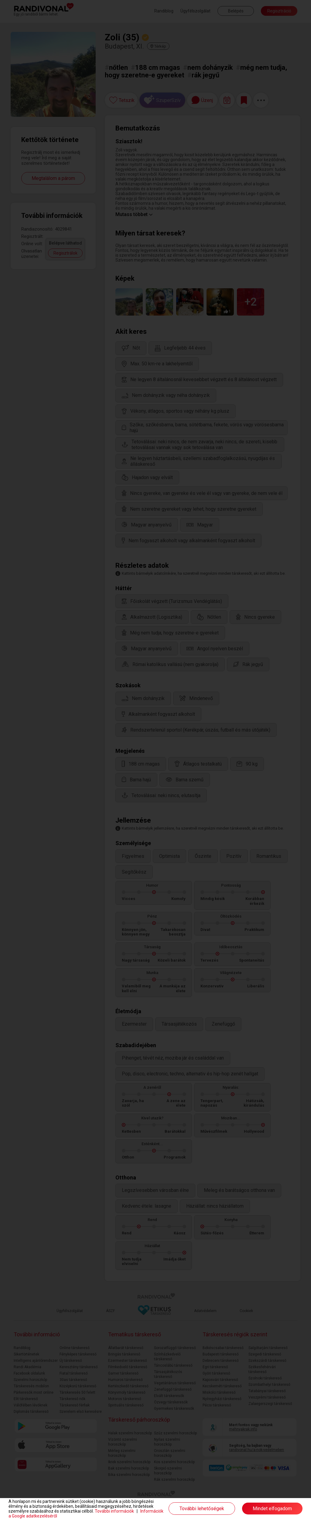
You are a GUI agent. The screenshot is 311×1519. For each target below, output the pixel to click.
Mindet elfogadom (272, 1508)
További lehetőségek (201, 1508)
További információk (114, 1511)
